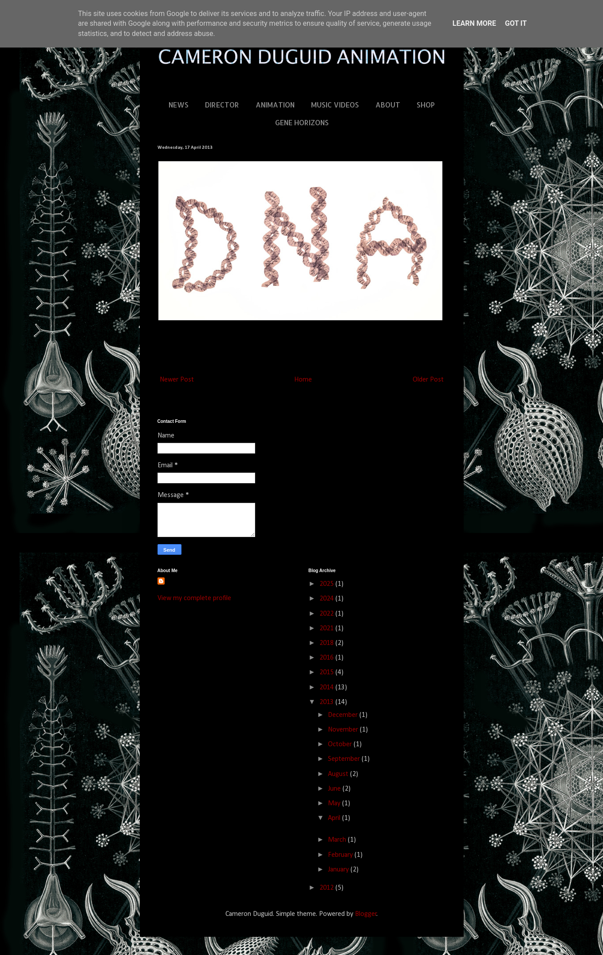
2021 (327, 628)
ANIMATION (275, 104)
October (341, 744)
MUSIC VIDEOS (335, 104)
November (344, 729)
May (335, 803)
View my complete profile (194, 598)
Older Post (428, 379)
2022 (327, 613)
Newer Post (177, 379)
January (339, 869)
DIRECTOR (222, 104)
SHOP (426, 104)
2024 (327, 598)
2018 (327, 643)
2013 (327, 702)
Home (303, 379)
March (338, 840)
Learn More (474, 23)
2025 (327, 584)
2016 (327, 657)
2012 (327, 887)
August (339, 774)
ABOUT (387, 104)
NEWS (179, 104)
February (341, 855)
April (335, 818)
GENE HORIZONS (302, 122)
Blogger (366, 914)
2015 (327, 672)
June (335, 788)
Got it (516, 23)
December (343, 715)
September (345, 759)
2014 (327, 687)
